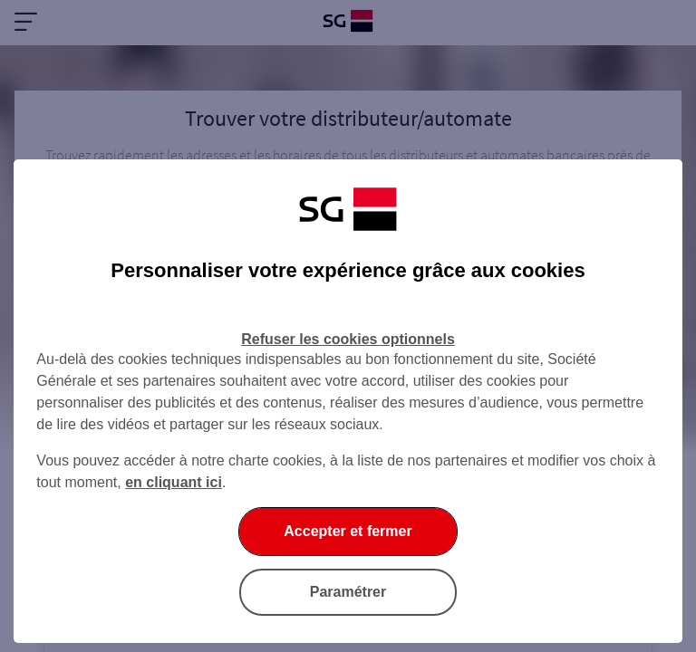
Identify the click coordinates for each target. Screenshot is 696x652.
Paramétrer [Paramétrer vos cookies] (348, 591)
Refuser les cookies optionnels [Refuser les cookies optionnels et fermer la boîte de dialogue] (348, 339)
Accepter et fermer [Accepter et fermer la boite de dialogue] (347, 531)
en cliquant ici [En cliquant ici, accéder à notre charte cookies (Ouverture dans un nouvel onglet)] (173, 482)
